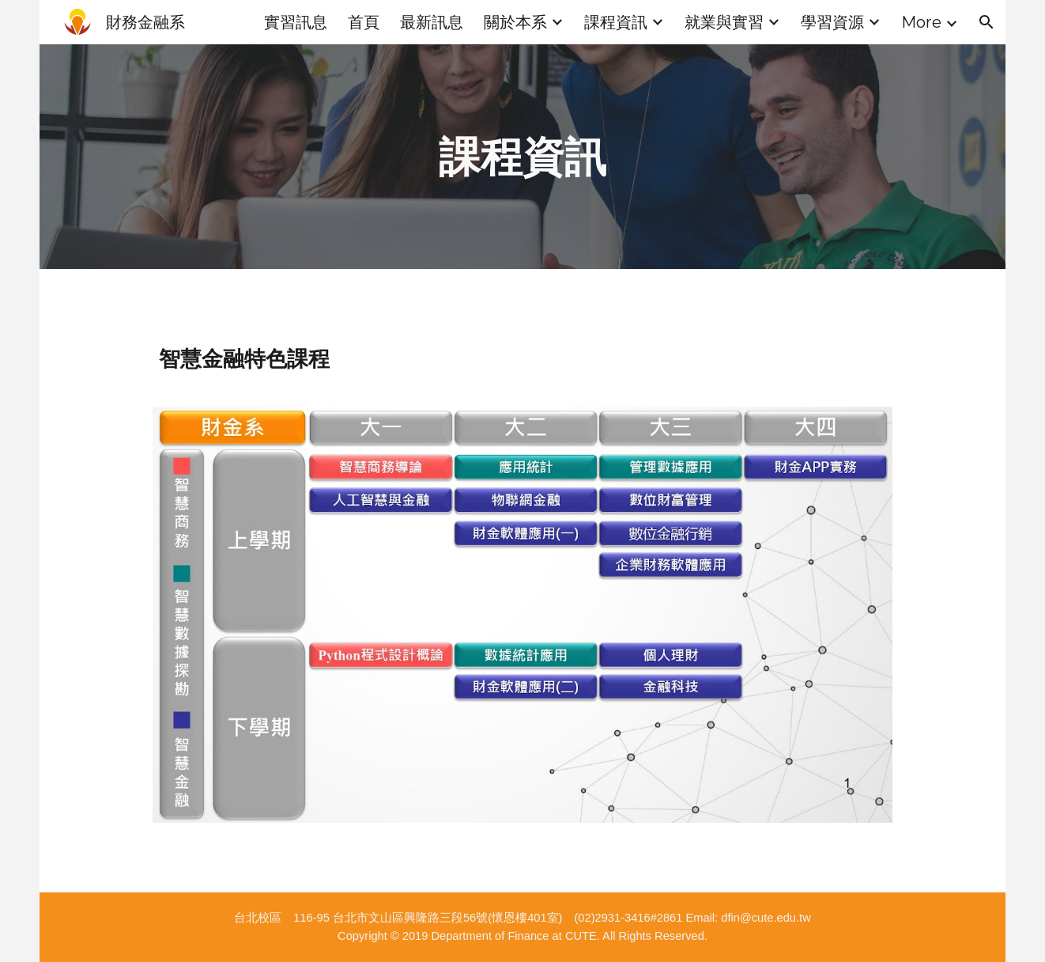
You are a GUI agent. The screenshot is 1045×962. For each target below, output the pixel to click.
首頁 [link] (363, 22)
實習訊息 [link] (295, 22)
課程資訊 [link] (615, 22)
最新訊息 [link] (431, 22)
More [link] (921, 22)
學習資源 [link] (832, 22)
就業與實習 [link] (724, 22)
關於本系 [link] (515, 22)
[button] (986, 22)
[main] (522, 156)
